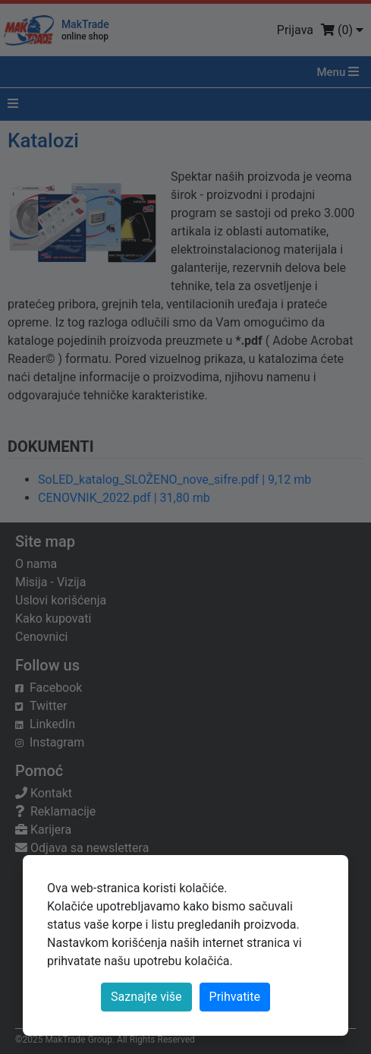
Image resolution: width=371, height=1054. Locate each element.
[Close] (235, 997)
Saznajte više (146, 996)
